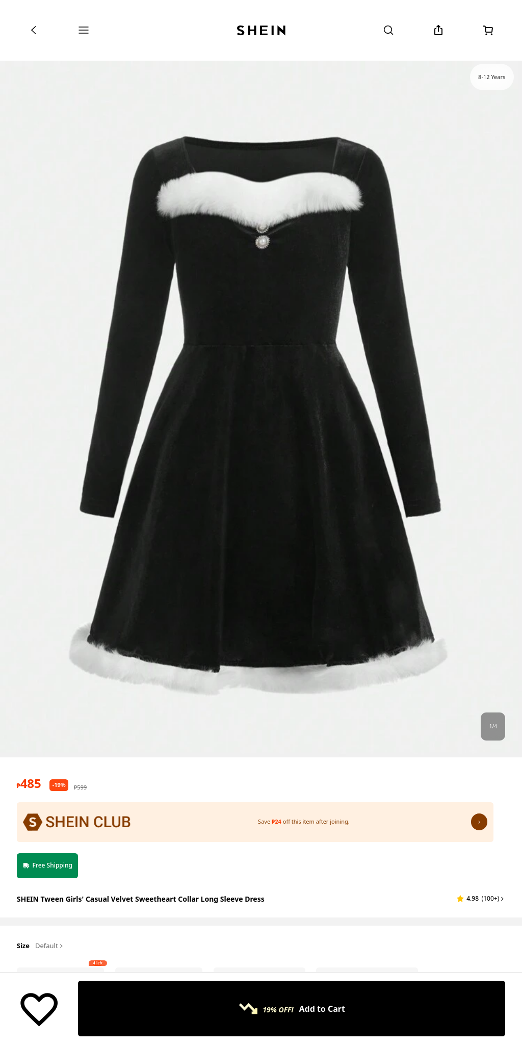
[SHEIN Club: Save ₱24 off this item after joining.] (255, 822)
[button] (481, 898)
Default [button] (49, 946)
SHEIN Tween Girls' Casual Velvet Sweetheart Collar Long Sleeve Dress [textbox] (141, 899)
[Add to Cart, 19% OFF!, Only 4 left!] (291, 1008)
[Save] (39, 1009)
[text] (29, 783)
